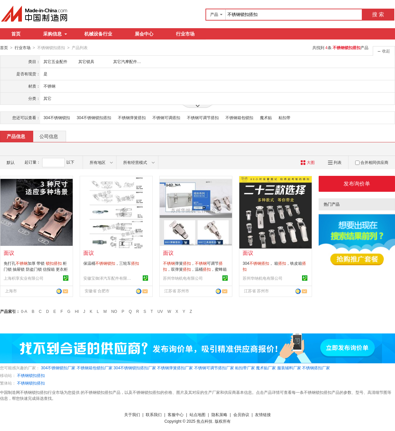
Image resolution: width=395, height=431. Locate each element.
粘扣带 (284, 117)
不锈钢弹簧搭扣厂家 (175, 367)
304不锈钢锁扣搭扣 (94, 117)
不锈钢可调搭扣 (166, 117)
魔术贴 (266, 117)
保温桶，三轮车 (111, 263)
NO (114, 311)
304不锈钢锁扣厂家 (58, 367)
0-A (24, 311)
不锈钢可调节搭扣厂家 (214, 367)
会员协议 (241, 414)
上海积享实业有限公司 (23, 278)
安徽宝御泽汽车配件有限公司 (108, 278)
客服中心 (176, 414)
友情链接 (263, 414)
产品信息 (16, 136)
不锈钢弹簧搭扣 (132, 117)
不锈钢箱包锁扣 (239, 117)
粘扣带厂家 (245, 367)
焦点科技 (204, 421)
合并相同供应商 (371, 162)
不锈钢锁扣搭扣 (31, 375)
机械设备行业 (98, 33)
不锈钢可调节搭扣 (203, 117)
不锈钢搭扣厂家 (316, 367)
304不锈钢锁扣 (56, 117)
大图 (307, 162)
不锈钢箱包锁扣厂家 (95, 367)
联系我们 (154, 414)
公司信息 (49, 136)
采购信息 (55, 33)
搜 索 (378, 14)
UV (160, 311)
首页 (16, 33)
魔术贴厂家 (266, 367)
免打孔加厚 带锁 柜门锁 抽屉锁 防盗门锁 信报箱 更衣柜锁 (36, 269)
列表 (335, 162)
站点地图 (197, 414)
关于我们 (132, 414)
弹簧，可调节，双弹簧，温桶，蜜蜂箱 (195, 269)
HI (77, 311)
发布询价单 (357, 183)
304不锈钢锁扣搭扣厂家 (135, 367)
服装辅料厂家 (289, 367)
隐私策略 (219, 414)
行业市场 (185, 33)
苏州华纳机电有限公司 (183, 278)
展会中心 (144, 33)
